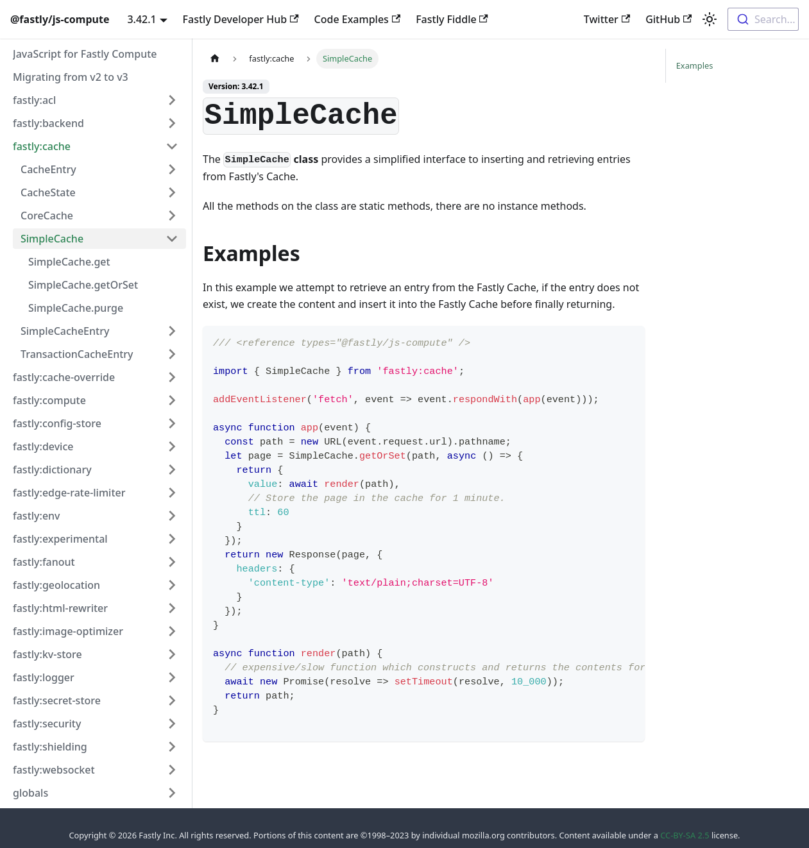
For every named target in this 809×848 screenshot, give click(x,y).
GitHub (668, 19)
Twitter (607, 19)
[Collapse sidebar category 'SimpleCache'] (172, 238)
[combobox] (763, 19)
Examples (694, 65)
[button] (95, 100)
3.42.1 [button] (141, 19)
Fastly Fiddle (452, 19)
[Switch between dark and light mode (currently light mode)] (709, 19)
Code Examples (357, 19)
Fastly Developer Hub (241, 19)
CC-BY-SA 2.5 (684, 835)
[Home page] (215, 59)
